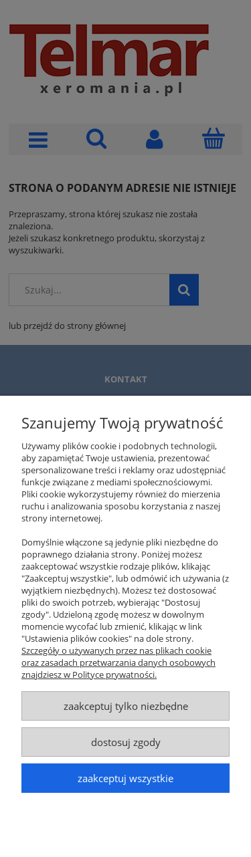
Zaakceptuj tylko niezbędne (126, 706)
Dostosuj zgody (126, 742)
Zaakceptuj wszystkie (125, 778)
